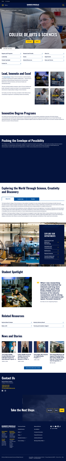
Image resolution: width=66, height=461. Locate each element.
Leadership (4, 56)
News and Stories (49, 60)
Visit (56, 410)
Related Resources (27, 60)
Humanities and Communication (48, 247)
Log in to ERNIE (54, 428)
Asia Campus (12, 439)
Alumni (19, 432)
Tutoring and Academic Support (41, 326)
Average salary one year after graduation (57, 97)
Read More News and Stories (33, 367)
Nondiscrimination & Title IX (39, 457)
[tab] (8, 199)
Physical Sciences (48, 253)
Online (3, 1)
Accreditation (36, 429)
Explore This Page (7, 48)
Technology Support (37, 458)
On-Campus (7, 1)
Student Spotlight (6, 60)
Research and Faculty (28, 53)
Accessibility (31, 457)
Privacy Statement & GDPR (50, 457)
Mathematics (47, 250)
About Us (47, 53)
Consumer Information (38, 432)
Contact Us (4, 63)
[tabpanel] (33, 210)
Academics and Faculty (11, 10)
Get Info (29, 41)
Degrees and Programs (7, 53)
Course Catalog (21, 440)
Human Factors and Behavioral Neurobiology (49, 242)
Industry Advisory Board (39, 322)
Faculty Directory (21, 429)
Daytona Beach (7, 76)
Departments (48, 56)
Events (24, 56)
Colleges (20, 10)
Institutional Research (38, 437)
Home (3, 10)
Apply (37, 41)
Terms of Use (58, 457)
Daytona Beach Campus (7, 322)
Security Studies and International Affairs (49, 257)
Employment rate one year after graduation (41, 97)
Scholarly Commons (22, 437)
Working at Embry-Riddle (39, 440)
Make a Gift (4, 326)
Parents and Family (21, 426)
